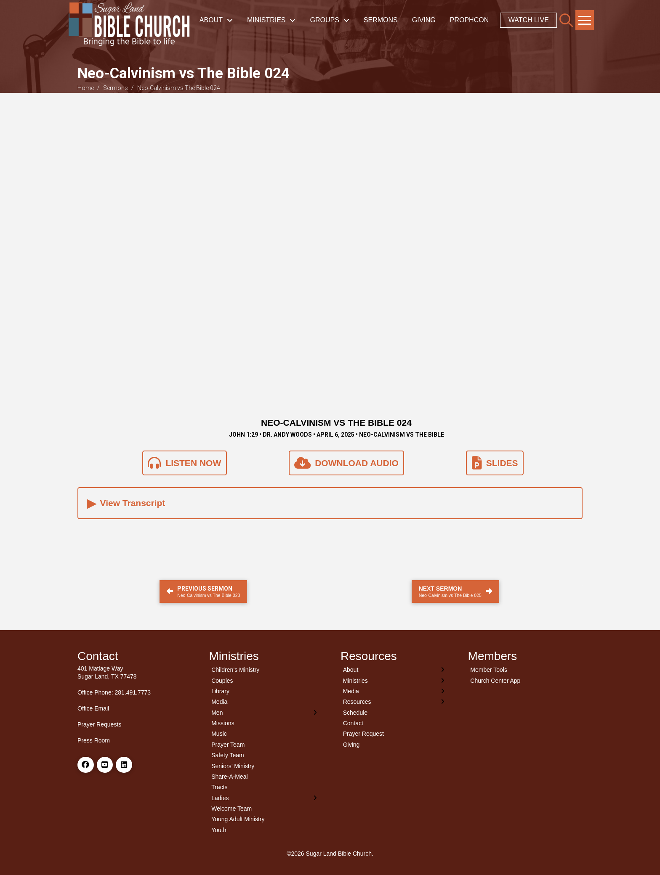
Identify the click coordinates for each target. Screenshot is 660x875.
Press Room (93, 740)
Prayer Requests (99, 724)
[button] (566, 20)
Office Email (93, 708)
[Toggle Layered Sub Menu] (264, 712)
